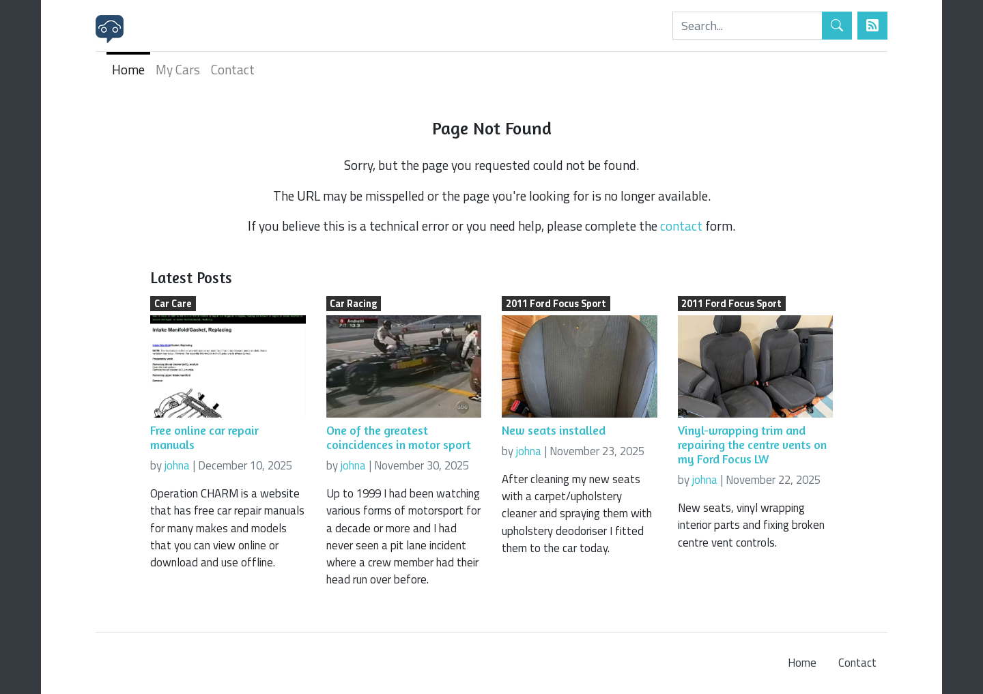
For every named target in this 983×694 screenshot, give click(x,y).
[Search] (747, 26)
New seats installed (554, 430)
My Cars (178, 69)
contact (681, 225)
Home (128, 69)
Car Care (173, 303)
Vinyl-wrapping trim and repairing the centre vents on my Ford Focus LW (752, 444)
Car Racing (353, 303)
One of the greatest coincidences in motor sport (398, 437)
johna (177, 465)
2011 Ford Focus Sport (556, 303)
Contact (233, 69)
